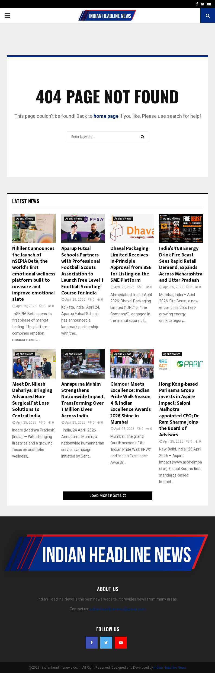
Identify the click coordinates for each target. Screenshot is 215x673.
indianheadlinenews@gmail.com (117, 609)
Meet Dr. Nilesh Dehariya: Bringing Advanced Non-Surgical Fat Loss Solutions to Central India (32, 400)
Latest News (25, 201)
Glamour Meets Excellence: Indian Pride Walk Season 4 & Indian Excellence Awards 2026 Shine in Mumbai (130, 403)
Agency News (24, 218)
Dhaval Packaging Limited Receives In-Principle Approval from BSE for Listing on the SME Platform (130, 264)
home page (106, 116)
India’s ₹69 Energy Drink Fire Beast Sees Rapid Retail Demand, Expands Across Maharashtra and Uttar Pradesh (180, 264)
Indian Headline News (170, 667)
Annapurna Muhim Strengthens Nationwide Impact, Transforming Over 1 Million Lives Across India (82, 400)
